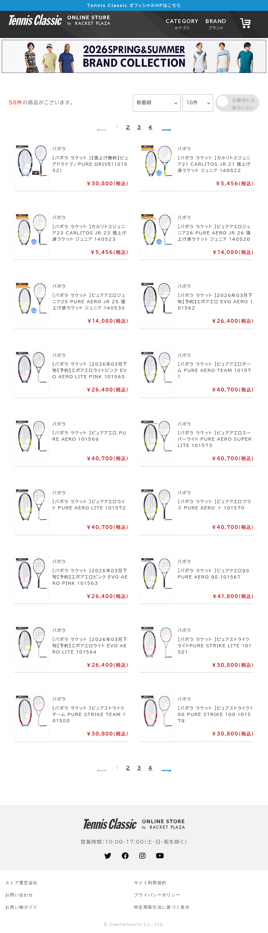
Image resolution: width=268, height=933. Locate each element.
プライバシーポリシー (157, 894)
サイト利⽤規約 (150, 882)
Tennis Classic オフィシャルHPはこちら (134, 5)
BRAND (216, 24)
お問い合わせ (19, 894)
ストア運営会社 (21, 882)
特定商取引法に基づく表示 (162, 907)
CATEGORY (182, 24)
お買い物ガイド (21, 907)
